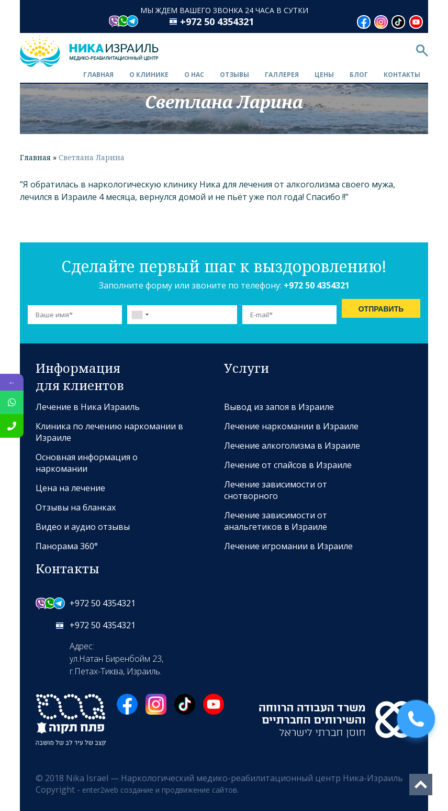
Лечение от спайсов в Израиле (288, 465)
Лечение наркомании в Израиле (291, 426)
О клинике (149, 74)
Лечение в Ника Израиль (88, 407)
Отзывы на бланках (76, 507)
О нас (194, 74)
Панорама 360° (67, 546)
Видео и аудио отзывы (83, 526)
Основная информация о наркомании (87, 462)
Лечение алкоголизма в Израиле (292, 445)
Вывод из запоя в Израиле (279, 407)
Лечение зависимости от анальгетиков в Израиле (275, 520)
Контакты (402, 74)
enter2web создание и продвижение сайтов (159, 790)
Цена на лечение (70, 488)
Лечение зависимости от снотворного (275, 490)
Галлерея (282, 74)
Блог (359, 74)
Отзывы (234, 74)
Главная (98, 74)
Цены (324, 74)
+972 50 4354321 (217, 21)
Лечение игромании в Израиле (288, 546)
